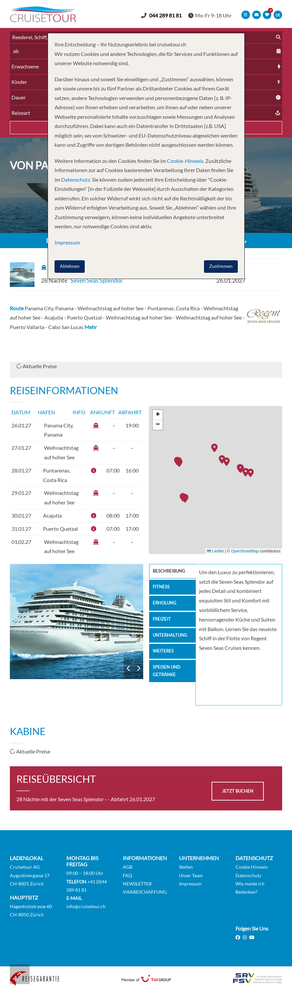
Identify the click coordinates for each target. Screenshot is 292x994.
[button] (252, 473)
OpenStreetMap (245, 551)
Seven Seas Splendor (96, 280)
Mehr (90, 327)
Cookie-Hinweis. (185, 161)
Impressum (190, 883)
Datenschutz (248, 875)
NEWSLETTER (137, 883)
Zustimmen (221, 266)
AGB (127, 867)
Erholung (165, 605)
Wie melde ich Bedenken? (250, 888)
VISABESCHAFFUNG (145, 892)
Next (138, 668)
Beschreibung (170, 571)
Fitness (161, 588)
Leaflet (215, 551)
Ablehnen (69, 266)
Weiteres (163, 656)
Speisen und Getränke (167, 677)
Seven (77, 621)
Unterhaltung (171, 639)
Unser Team (191, 875)
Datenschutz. (76, 179)
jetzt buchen (237, 791)
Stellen (186, 867)
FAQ (127, 875)
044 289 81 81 (167, 15)
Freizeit (162, 622)
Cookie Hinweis (252, 867)
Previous (128, 668)
